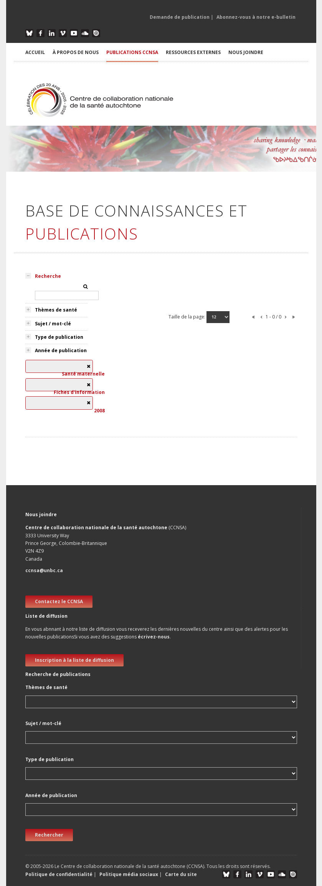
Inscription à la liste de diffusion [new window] (74, 660)
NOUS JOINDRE (245, 52)
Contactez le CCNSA (59, 601)
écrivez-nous (154, 636)
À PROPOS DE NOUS (76, 52)
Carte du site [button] (181, 874)
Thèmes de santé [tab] (56, 310)
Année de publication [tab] (61, 350)
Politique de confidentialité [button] (59, 874)
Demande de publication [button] (180, 17)
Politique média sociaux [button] (128, 874)
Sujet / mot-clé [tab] (53, 323)
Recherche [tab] (48, 276)
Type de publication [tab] (59, 337)
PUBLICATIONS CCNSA (132, 52)
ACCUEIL (35, 52)
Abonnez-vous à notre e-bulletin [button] (256, 17)
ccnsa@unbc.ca (44, 570)
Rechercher (49, 835)
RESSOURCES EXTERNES (193, 52)
